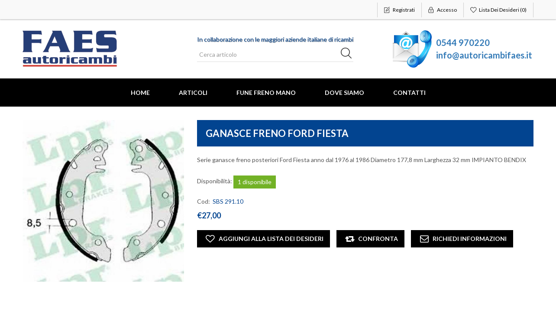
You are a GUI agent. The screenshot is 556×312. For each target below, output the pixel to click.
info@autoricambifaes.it (484, 55)
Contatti (409, 92)
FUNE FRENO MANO (266, 92)
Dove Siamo (344, 92)
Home (140, 92)
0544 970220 (463, 42)
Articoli (193, 92)
